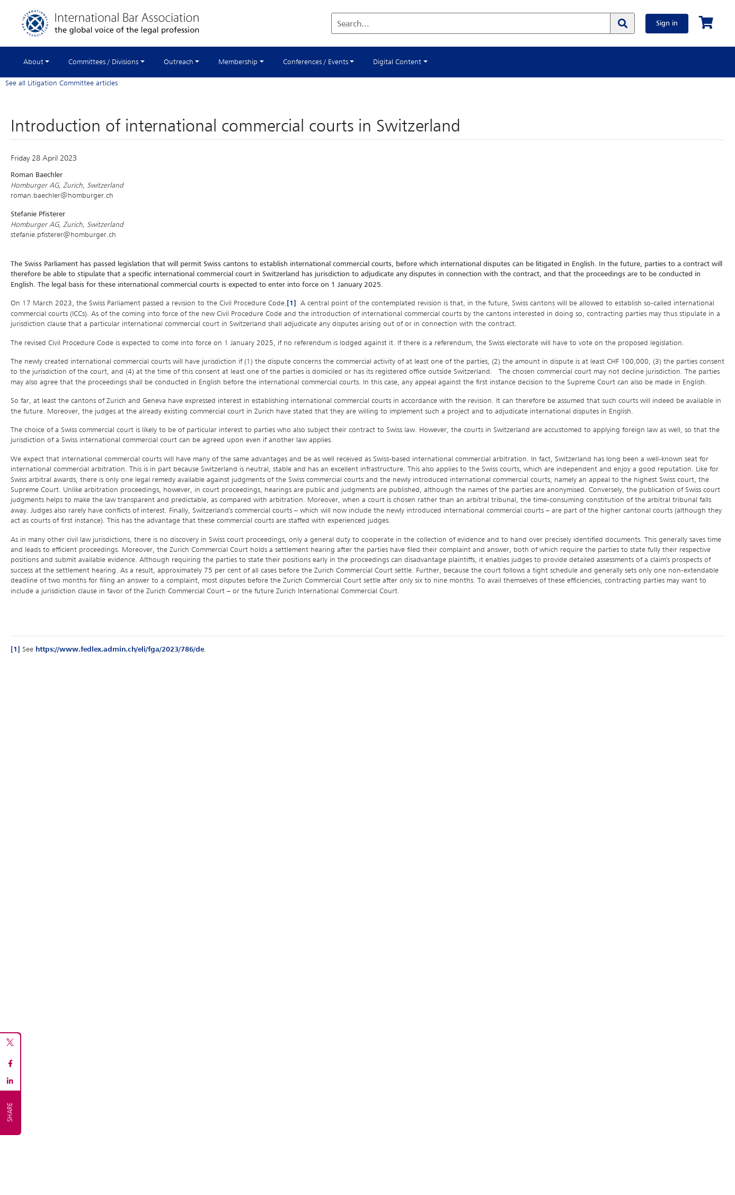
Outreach (178, 62)
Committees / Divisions (103, 62)
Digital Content (397, 62)
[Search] (622, 23)
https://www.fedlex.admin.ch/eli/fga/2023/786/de (120, 649)
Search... (353, 24)
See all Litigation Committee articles (61, 83)
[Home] (121, 23)
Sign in (667, 23)
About (33, 62)
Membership (238, 62)
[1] (291, 303)
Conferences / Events (315, 62)
